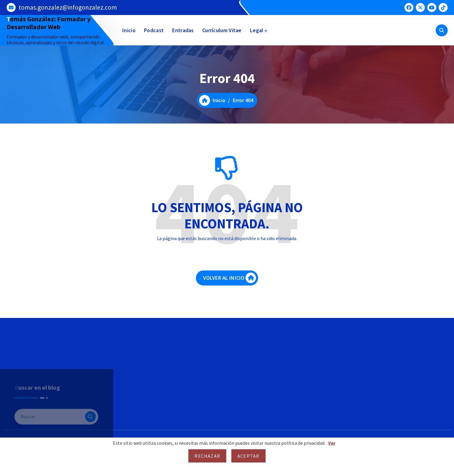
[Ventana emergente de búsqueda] (442, 30)
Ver (331, 443)
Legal (257, 30)
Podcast (154, 30)
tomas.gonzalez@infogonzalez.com (68, 7)
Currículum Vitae (222, 30)
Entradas (182, 30)
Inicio (129, 30)
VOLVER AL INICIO (229, 278)
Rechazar (207, 456)
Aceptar (248, 456)
